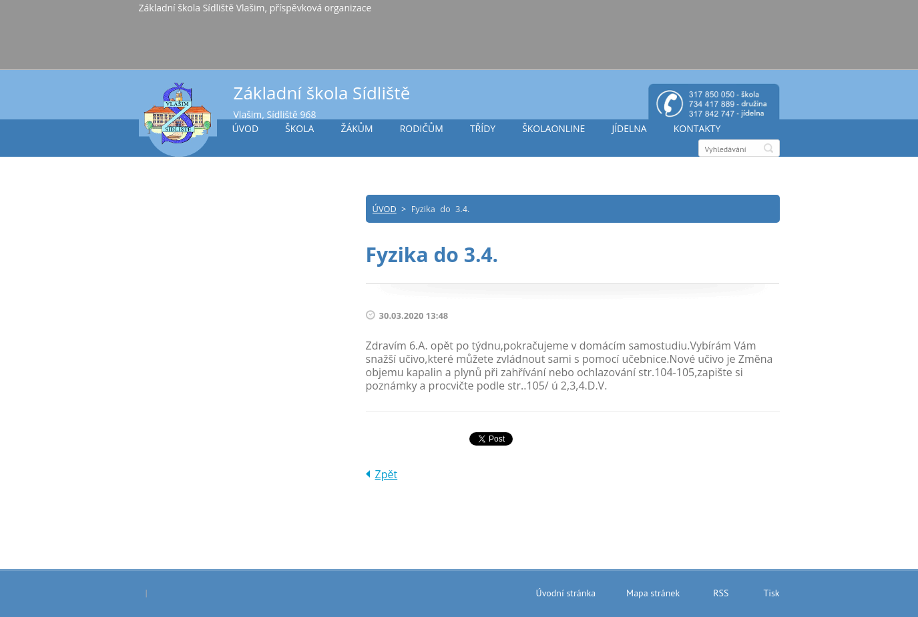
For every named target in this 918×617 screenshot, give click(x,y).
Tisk (771, 593)
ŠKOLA (299, 128)
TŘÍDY (482, 128)
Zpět (386, 474)
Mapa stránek (653, 593)
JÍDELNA (629, 128)
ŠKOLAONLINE (553, 128)
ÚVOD (245, 128)
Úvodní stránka (566, 593)
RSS (720, 593)
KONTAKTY (697, 128)
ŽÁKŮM (356, 128)
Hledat (768, 148)
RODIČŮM (421, 128)
